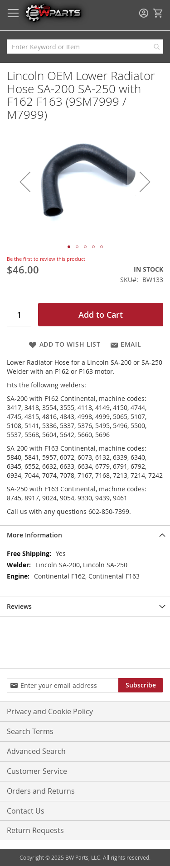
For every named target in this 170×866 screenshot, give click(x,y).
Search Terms (30, 731)
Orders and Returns (41, 791)
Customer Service (37, 771)
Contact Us (25, 811)
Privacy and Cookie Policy (50, 711)
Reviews (19, 606)
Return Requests (35, 830)
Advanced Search (36, 751)
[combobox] (85, 46)
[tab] (85, 535)
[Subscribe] (140, 685)
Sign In (144, 13)
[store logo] (53, 12)
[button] (25, 181)
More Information (34, 535)
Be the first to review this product (46, 258)
